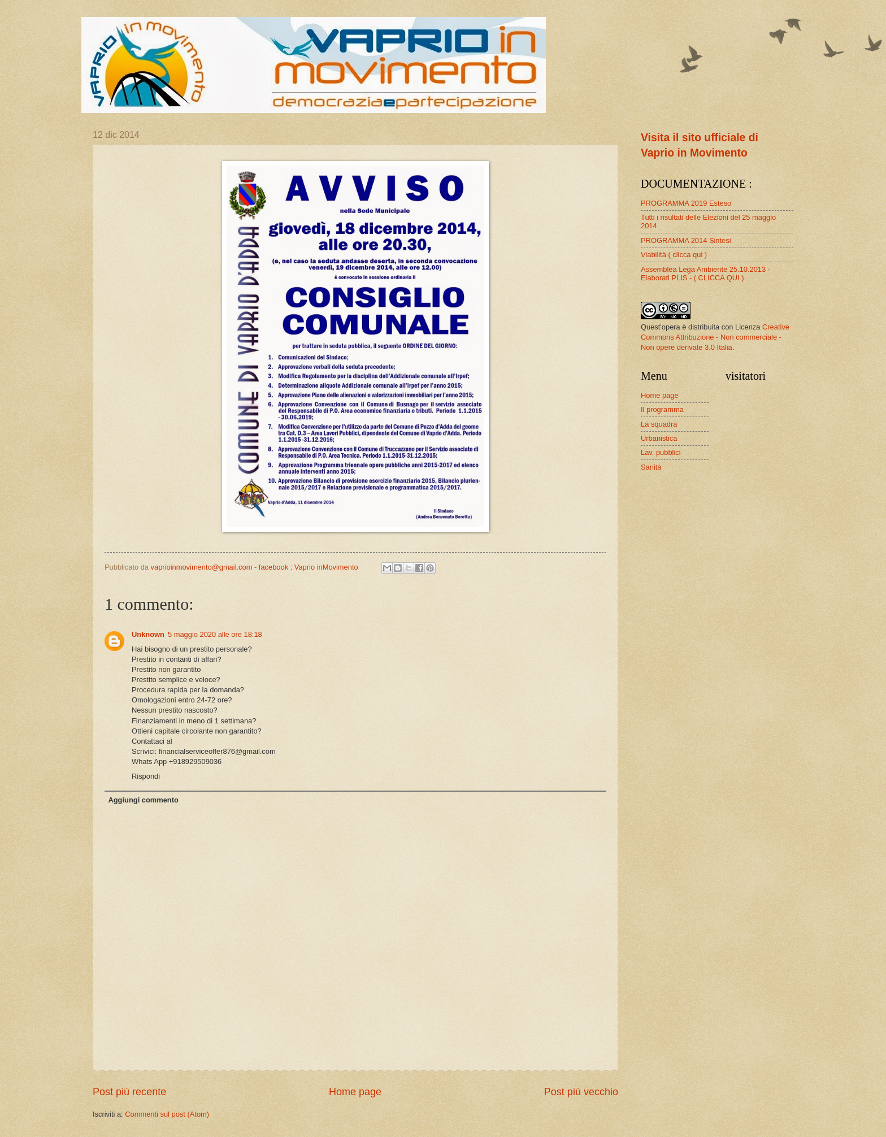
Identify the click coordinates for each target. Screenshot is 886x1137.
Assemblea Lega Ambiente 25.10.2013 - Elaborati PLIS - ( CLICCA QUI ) (705, 273)
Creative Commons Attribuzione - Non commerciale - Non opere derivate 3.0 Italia (715, 337)
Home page (355, 1091)
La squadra (659, 424)
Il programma (662, 409)
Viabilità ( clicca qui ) (674, 254)
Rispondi (146, 776)
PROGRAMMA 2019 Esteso (686, 203)
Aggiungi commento (143, 800)
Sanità (651, 467)
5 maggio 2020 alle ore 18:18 (215, 634)
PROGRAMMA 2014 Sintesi (686, 240)
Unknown (148, 634)
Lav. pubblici (661, 452)
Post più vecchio (581, 1091)
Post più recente (129, 1091)
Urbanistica (659, 438)
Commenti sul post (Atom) (167, 1114)
